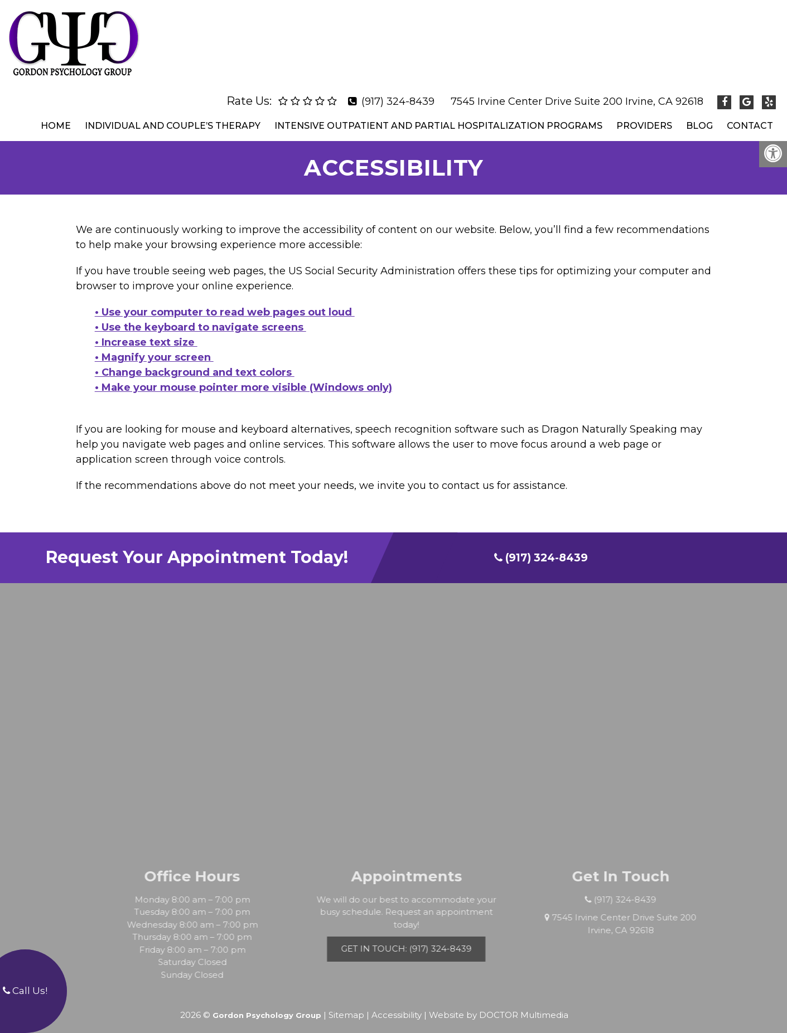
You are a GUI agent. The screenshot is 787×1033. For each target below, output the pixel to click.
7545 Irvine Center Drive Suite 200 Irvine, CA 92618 (577, 92)
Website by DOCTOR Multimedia (498, 1005)
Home (56, 116)
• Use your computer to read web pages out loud (225, 303)
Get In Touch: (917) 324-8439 (423, 939)
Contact (750, 116)
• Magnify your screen (154, 348)
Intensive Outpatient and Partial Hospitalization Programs (438, 116)
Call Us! (25, 990)
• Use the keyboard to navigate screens (200, 318)
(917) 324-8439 (397, 92)
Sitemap (346, 1005)
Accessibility (396, 1005)
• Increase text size (146, 333)
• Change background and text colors (194, 363)
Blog (699, 116)
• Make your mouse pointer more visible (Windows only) (243, 378)
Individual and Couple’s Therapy (172, 116)
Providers (644, 116)
